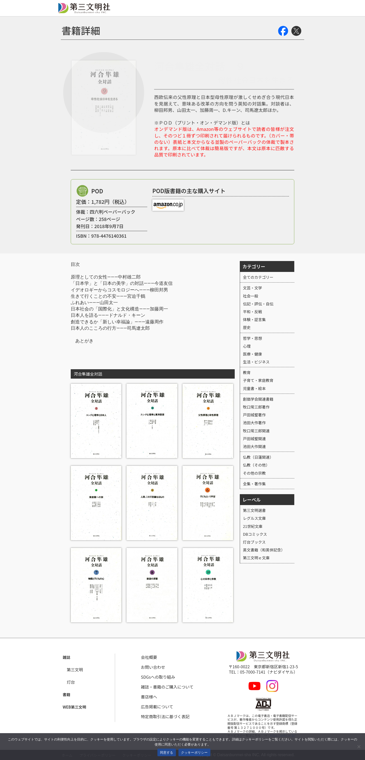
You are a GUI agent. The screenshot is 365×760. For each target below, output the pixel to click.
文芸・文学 (252, 287)
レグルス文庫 (254, 518)
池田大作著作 (254, 422)
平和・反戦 (252, 311)
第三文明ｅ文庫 (256, 557)
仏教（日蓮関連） (258, 457)
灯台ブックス (254, 542)
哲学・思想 (252, 338)
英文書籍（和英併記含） (264, 549)
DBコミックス (255, 534)
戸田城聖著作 (254, 414)
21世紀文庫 (253, 526)
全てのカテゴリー (258, 277)
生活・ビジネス (256, 361)
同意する (166, 752)
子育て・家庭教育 (258, 380)
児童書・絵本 (254, 388)
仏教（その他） (256, 465)
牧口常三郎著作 (256, 407)
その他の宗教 (254, 473)
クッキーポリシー (194, 752)
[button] (66, 657)
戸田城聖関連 (254, 438)
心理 (247, 346)
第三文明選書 (254, 510)
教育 (247, 372)
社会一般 (250, 296)
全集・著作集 (254, 483)
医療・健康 (252, 354)
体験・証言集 (254, 319)
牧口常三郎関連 (256, 430)
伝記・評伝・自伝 (258, 303)
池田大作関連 (254, 446)
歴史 (247, 327)
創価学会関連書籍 (258, 399)
